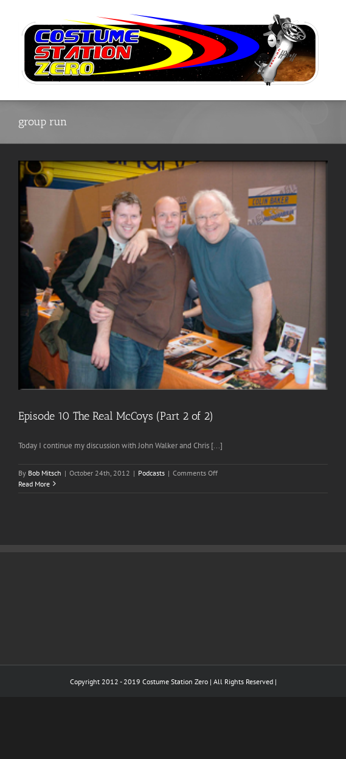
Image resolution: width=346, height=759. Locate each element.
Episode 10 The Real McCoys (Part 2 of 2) (115, 416)
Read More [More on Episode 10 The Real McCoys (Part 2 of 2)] (34, 483)
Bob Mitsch (44, 472)
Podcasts (151, 472)
